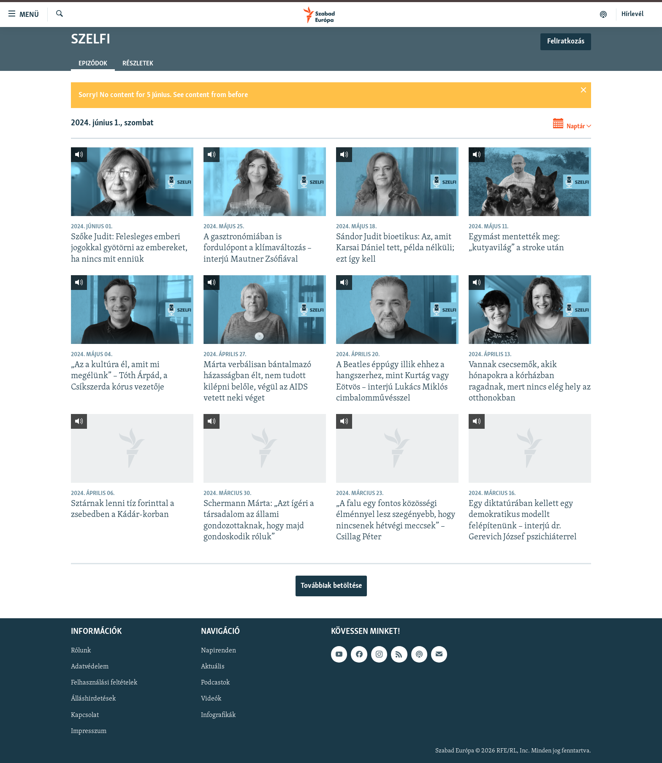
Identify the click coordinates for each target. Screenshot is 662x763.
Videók (211, 699)
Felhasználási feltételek (104, 683)
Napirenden (218, 651)
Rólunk (81, 651)
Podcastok (215, 683)
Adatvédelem (90, 667)
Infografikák (218, 715)
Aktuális (213, 667)
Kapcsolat (85, 715)
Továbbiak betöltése (331, 586)
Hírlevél (632, 14)
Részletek (137, 63)
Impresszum (88, 731)
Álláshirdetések (93, 699)
